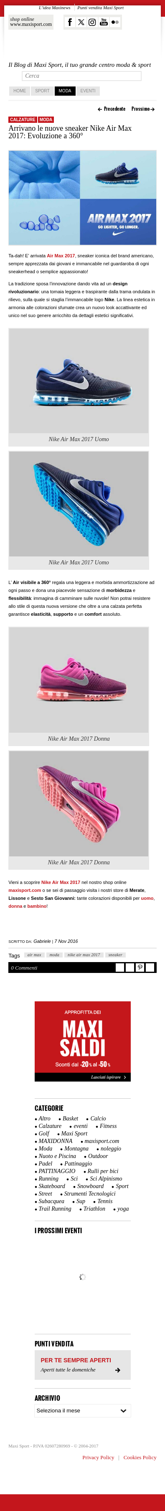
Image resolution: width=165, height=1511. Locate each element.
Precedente (115, 108)
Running (48, 1179)
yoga (123, 1209)
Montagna (76, 1148)
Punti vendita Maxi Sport (100, 7)
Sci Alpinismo (106, 1179)
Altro (45, 1118)
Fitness (108, 1126)
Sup (80, 1201)
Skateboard (52, 1186)
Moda (65, 91)
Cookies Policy (140, 1457)
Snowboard (90, 1186)
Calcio (98, 1118)
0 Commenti (24, 968)
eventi (80, 1126)
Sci (74, 1179)
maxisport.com (24, 890)
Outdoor (98, 1156)
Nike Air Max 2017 (60, 882)
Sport (42, 91)
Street (45, 1194)
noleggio (111, 1148)
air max (34, 954)
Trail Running (55, 1209)
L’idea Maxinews (55, 7)
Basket (70, 1118)
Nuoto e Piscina (57, 1156)
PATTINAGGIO (57, 1171)
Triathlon (94, 1209)
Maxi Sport (74, 1133)
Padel (46, 1164)
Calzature (22, 119)
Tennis (104, 1201)
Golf (44, 1133)
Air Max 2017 (61, 255)
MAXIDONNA (56, 1141)
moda (54, 954)
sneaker (115, 954)
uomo (147, 898)
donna (15, 906)
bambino (36, 906)
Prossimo (141, 108)
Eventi (88, 91)
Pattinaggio (78, 1164)
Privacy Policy (98, 1457)
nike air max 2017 (84, 954)
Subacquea (51, 1201)
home (19, 91)
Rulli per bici (103, 1171)
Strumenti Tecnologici (90, 1194)
